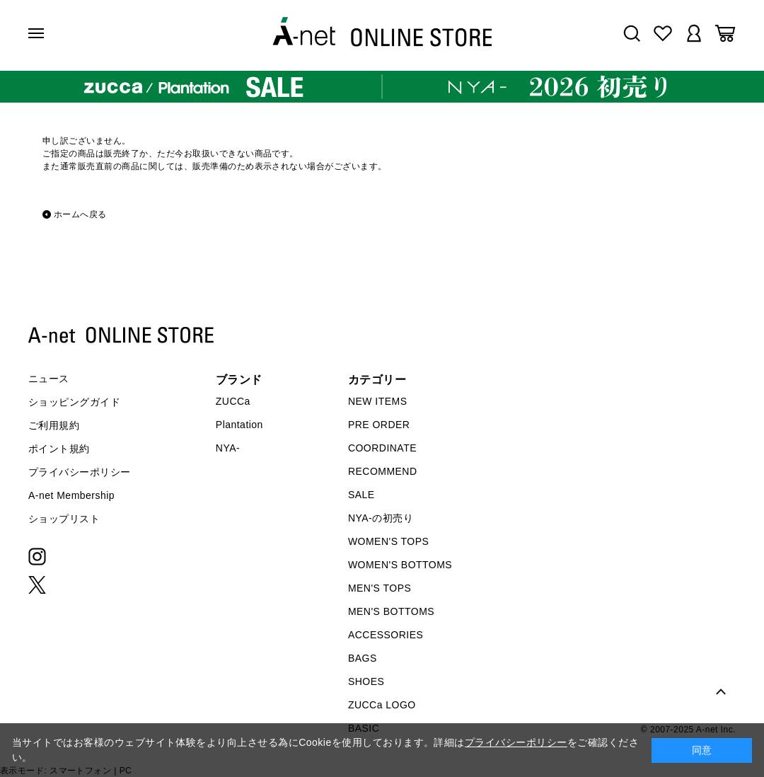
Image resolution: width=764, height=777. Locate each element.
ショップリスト (64, 518)
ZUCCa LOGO (382, 704)
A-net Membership (71, 495)
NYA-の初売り (380, 518)
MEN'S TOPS (379, 588)
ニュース (48, 378)
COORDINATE (382, 448)
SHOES (366, 681)
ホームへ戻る (80, 214)
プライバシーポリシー (79, 472)
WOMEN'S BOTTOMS (400, 564)
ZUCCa (233, 401)
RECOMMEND (382, 471)
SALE (361, 494)
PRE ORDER (379, 424)
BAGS (362, 658)
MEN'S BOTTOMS (391, 611)
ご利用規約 (53, 425)
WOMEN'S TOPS (388, 541)
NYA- (228, 448)
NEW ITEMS (377, 401)
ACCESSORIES (385, 634)
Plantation (239, 424)
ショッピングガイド (74, 402)
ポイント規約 (59, 448)
